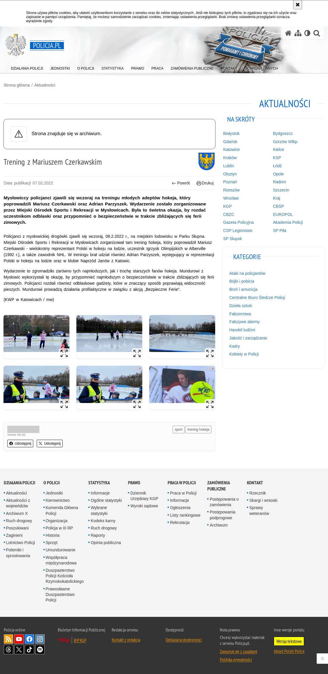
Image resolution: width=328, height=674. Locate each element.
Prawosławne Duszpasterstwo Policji (60, 594)
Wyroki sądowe (144, 505)
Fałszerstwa (240, 313)
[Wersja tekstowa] (307, 33)
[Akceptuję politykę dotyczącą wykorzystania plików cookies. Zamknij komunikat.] (297, 4)
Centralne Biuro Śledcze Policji (257, 297)
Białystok (231, 133)
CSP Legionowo (237, 230)
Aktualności (44, 84)
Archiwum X (17, 513)
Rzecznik (257, 492)
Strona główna (17, 84)
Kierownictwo (58, 499)
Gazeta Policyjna (238, 222)
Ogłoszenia (180, 507)
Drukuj (205, 183)
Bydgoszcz (283, 133)
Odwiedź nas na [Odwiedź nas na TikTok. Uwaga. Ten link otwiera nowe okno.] (29, 649)
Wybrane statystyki (99, 510)
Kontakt (255, 482)
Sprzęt (51, 542)
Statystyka (99, 482)
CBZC (228, 214)
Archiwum (218, 524)
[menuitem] (27, 67)
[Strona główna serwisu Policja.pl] (288, 33)
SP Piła (279, 230)
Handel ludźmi (242, 329)
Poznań (230, 182)
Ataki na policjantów (247, 273)
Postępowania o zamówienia (224, 501)
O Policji (51, 482)
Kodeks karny (103, 520)
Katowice (231, 149)
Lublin (228, 165)
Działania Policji (19, 482)
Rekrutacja (180, 522)
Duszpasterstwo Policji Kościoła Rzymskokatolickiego (65, 575)
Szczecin (281, 189)
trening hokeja (198, 429)
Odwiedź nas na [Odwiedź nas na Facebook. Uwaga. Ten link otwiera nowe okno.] (29, 638)
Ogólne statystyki (106, 499)
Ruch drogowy (19, 520)
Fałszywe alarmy (244, 321)
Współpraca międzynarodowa (61, 560)
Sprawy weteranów (259, 510)
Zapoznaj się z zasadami (238, 651)
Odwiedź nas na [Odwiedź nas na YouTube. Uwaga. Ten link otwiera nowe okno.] (19, 638)
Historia (52, 534)
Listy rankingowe (185, 514)
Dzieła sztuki (240, 305)
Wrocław (230, 198)
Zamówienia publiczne (218, 485)
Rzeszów (231, 189)
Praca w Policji (182, 482)
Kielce (278, 149)
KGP (227, 206)
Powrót (181, 183)
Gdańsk (230, 141)
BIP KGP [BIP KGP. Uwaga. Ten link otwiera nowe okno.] (80, 640)
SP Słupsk (232, 238)
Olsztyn (230, 173)
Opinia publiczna (106, 542)
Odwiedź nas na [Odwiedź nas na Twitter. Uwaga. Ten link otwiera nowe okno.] (19, 649)
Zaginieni (14, 534)
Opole (278, 173)
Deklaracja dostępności (184, 639)
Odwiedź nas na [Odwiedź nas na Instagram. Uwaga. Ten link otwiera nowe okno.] (40, 638)
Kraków (230, 157)
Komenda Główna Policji (62, 510)
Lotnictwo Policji (20, 542)
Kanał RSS (8, 638)
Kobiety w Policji (244, 354)
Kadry (234, 346)
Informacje (100, 492)
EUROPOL (283, 214)
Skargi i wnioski (263, 499)
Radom (279, 182)
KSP (277, 157)
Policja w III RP (59, 527)
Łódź (277, 165)
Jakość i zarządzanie (248, 337)
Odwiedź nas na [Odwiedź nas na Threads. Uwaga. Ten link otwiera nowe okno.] (8, 649)
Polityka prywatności (236, 659)
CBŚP (278, 206)
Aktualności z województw (18, 502)
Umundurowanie (61, 549)
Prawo (134, 482)
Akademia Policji (288, 222)
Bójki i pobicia (241, 281)
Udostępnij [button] (20, 443)
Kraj (276, 198)
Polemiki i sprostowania (18, 552)
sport (179, 429)
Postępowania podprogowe (222, 514)
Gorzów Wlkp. (285, 141)
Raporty (98, 534)
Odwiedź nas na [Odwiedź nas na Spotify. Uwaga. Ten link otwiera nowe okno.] (40, 649)
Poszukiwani (17, 527)
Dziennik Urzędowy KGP (144, 495)
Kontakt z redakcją (126, 639)
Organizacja (57, 520)
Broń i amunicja (243, 289)
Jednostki (54, 492)
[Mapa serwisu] (297, 33)
